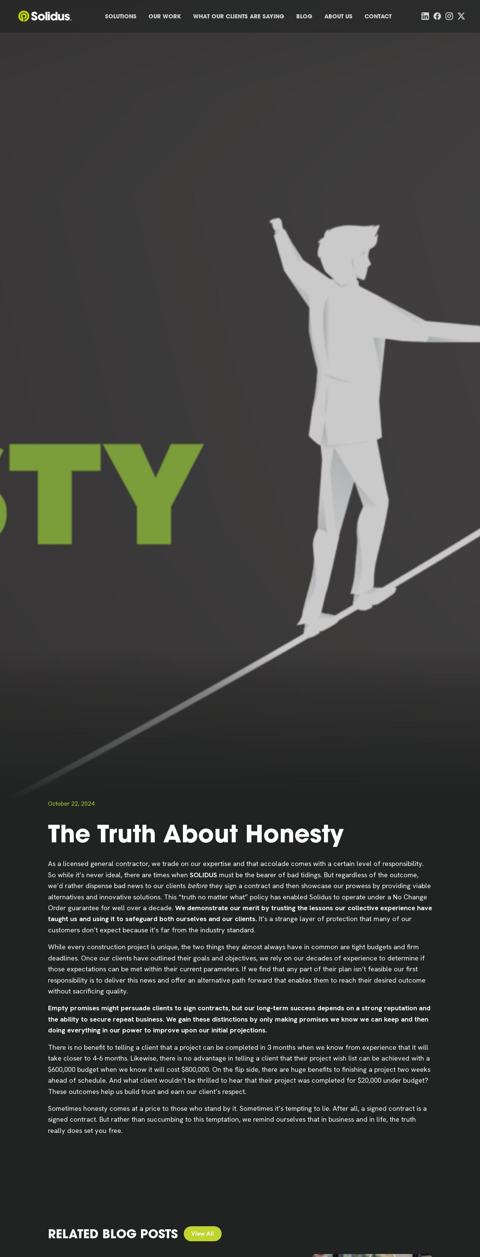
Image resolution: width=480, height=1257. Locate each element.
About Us (338, 16)
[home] (45, 16)
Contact (378, 16)
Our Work (164, 16)
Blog (304, 16)
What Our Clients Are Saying (238, 16)
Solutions (120, 16)
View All (202, 1234)
